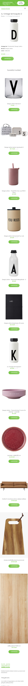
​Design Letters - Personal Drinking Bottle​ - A (14, 279)
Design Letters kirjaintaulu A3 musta (14, 323)
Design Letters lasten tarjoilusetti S (14, 147)
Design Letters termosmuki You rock (14, 236)
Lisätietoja (7, 58)
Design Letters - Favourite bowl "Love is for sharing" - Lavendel (14, 411)
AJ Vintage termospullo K (14, 366)
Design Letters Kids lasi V (14, 103)
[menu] (25, 8)
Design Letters (18, 46)
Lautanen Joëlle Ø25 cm (14, 455)
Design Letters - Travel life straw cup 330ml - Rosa (14, 191)
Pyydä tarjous (21, 3)
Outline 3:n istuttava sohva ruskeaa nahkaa (14, 499)
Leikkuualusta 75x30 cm (14, 646)
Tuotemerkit (11, 46)
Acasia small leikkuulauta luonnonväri (14, 560)
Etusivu (3, 16)
